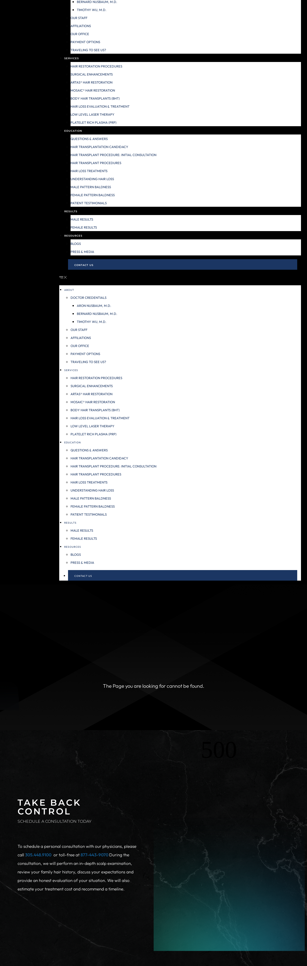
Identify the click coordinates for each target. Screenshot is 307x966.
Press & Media (82, 252)
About (69, 290)
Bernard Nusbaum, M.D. (97, 314)
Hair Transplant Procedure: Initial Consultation (113, 155)
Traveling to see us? (88, 50)
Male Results (82, 219)
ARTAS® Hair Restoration (91, 82)
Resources (73, 235)
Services (71, 58)
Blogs (76, 244)
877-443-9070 (95, 854)
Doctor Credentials (88, 298)
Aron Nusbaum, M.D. (94, 306)
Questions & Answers (89, 139)
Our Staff (79, 18)
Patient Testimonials (89, 203)
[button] (180, 277)
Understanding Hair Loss (92, 179)
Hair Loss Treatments (89, 171)
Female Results (84, 227)
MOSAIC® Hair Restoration (93, 90)
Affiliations (81, 26)
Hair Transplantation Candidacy (99, 147)
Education (73, 130)
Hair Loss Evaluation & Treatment (100, 106)
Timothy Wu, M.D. (91, 10)
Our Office (80, 34)
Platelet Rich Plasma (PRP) (93, 122)
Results (70, 211)
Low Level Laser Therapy (92, 114)
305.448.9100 (38, 854)
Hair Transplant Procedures (96, 163)
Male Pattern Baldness (91, 187)
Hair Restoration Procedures (96, 66)
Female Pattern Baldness (93, 195)
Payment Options (85, 42)
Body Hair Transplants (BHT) (95, 98)
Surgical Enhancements (92, 74)
